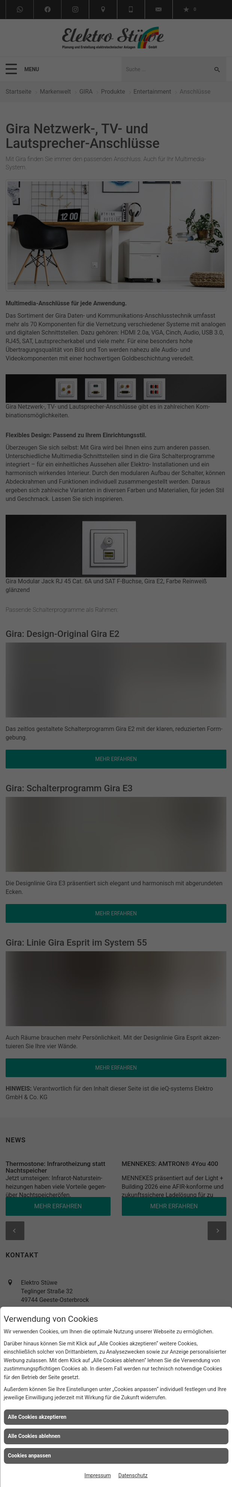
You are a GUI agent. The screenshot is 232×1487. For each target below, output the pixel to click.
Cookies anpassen (29, 1456)
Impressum (97, 1475)
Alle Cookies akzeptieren (37, 1417)
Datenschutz (133, 1475)
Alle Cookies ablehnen (34, 1436)
